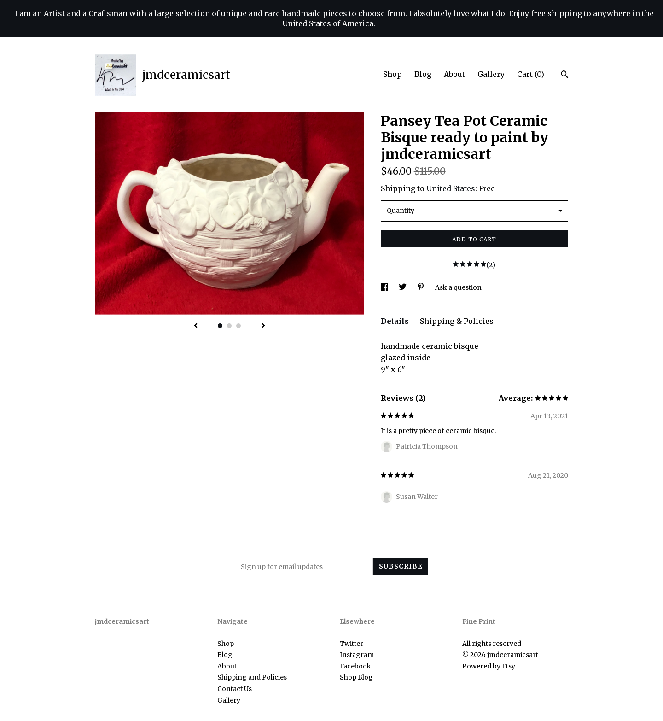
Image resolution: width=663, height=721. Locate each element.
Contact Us (234, 689)
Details (396, 321)
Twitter (351, 643)
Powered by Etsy (488, 666)
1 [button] (220, 325)
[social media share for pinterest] (421, 287)
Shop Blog (356, 677)
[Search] (564, 75)
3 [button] (238, 325)
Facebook (355, 666)
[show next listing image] (263, 326)
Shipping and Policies (252, 677)
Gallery (491, 74)
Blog (422, 74)
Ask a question (458, 287)
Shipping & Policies (457, 321)
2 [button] (229, 325)
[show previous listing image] (195, 326)
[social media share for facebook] (385, 287)
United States (450, 188)
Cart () (530, 74)
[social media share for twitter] (403, 287)
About (454, 74)
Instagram (357, 655)
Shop (392, 74)
